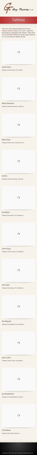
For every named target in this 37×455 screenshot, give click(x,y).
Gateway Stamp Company (10, 31)
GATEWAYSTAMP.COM (13, 35)
